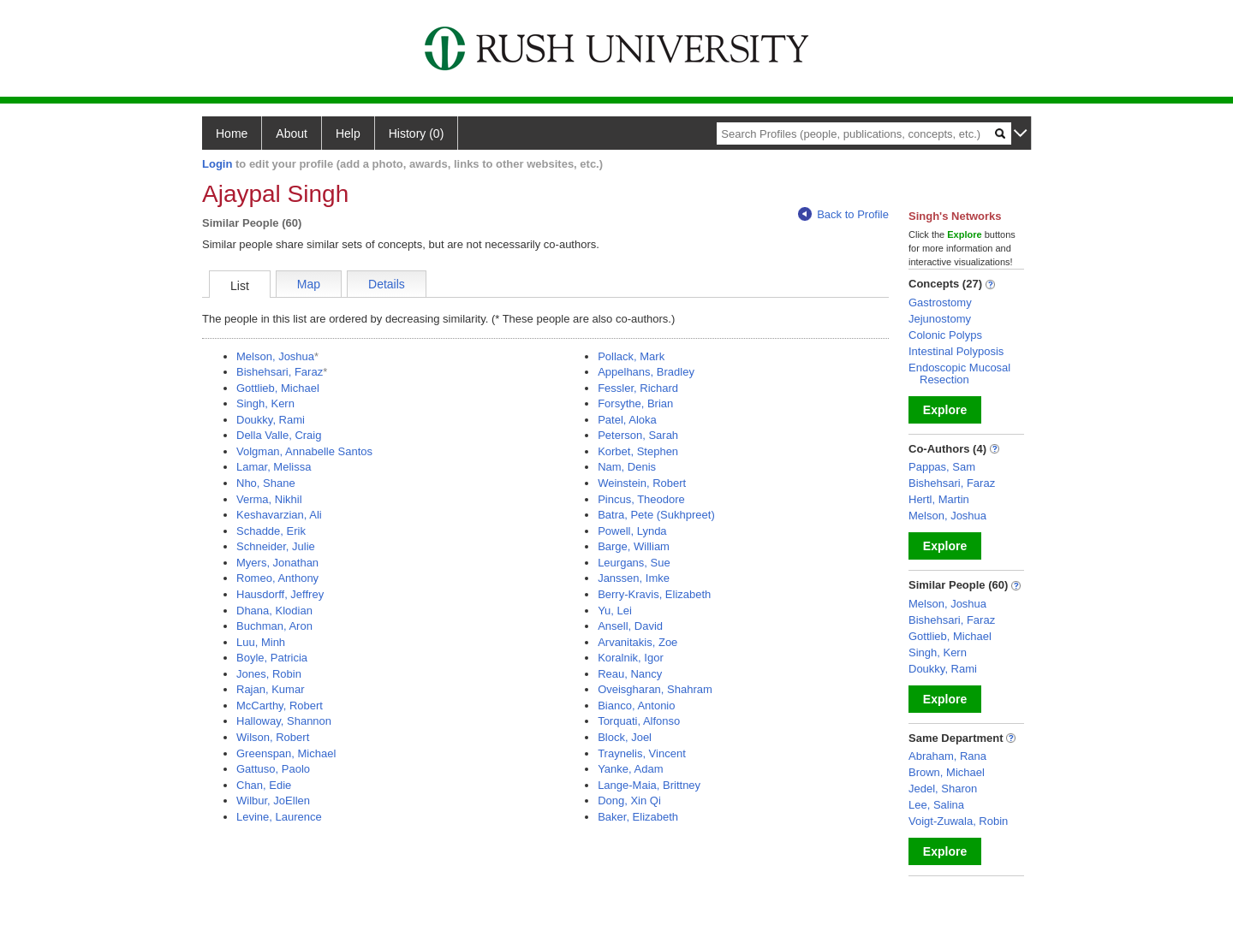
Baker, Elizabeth (638, 816)
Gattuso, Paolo (273, 768)
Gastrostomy (940, 302)
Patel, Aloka (627, 419)
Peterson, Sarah (638, 435)
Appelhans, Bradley (646, 371)
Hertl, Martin (938, 499)
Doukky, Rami (270, 419)
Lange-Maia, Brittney (649, 785)
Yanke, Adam (630, 768)
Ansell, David (630, 626)
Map (308, 284)
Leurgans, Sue (634, 562)
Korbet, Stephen (638, 451)
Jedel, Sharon (942, 788)
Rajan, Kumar (270, 689)
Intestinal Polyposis (956, 351)
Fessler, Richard (638, 388)
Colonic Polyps (945, 335)
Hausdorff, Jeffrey (280, 594)
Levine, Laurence (279, 816)
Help (348, 133)
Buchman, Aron (274, 626)
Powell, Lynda (632, 531)
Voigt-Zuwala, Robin (958, 821)
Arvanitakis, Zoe (637, 642)
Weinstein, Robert (642, 483)
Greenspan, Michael (286, 753)
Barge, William (634, 546)
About (291, 133)
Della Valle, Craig (278, 435)
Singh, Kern (265, 403)
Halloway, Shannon (283, 721)
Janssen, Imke (634, 578)
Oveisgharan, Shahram (655, 689)
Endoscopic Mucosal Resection (959, 373)
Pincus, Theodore (641, 499)
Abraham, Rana (947, 756)
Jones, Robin (268, 673)
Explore (945, 410)
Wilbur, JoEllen (273, 800)
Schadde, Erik (271, 531)
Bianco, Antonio (636, 705)
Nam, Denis (627, 466)
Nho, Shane (265, 483)
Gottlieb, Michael (277, 388)
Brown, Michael (946, 772)
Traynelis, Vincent (642, 753)
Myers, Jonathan (277, 562)
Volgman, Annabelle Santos (304, 451)
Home (231, 133)
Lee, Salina (936, 804)
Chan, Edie (263, 785)
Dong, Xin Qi (629, 800)
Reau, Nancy (630, 673)
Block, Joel (625, 737)
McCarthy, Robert (279, 705)
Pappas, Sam (941, 466)
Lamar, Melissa (273, 466)
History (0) (416, 133)
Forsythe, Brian (635, 403)
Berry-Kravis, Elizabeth (654, 594)
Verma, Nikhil (269, 499)
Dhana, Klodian (274, 610)
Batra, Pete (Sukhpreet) (656, 514)
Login (217, 163)
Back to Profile (843, 214)
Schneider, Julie (275, 546)
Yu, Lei (615, 610)
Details (386, 284)
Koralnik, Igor (631, 657)
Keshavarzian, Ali (279, 514)
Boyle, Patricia (271, 657)
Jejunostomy (939, 318)
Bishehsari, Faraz (279, 371)
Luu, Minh (260, 642)
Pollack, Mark (631, 356)
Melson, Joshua (275, 356)
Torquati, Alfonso (639, 721)
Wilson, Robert (272, 737)
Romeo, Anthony (277, 578)
